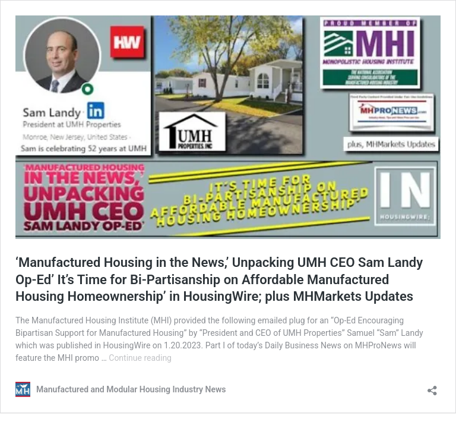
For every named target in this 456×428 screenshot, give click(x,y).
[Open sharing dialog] (432, 386)
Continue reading (140, 358)
